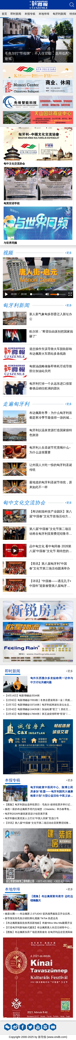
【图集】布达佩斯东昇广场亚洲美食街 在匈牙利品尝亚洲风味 (39, 932)
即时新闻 (15, 13)
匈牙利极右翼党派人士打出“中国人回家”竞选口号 (32, 818)
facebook (22, 1027)
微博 (15, 1027)
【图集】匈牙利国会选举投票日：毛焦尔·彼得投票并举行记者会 (40, 804)
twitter (30, 1027)
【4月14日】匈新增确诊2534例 (22, 695)
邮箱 (53, 1027)
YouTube (38, 1027)
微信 (7, 1027)
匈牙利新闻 (59, 13)
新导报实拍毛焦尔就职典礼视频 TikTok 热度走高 (31, 918)
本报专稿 (30, 13)
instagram (45, 1027)
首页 (4, 13)
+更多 (68, 252)
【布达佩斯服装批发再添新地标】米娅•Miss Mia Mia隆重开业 (38, 922)
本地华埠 (44, 13)
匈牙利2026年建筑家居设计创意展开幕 (26, 813)
